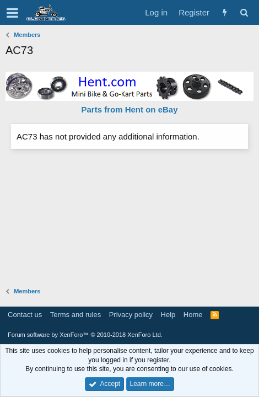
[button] (12, 13)
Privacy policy (131, 314)
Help (168, 314)
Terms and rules (75, 314)
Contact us (25, 314)
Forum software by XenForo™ (85, 334)
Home (193, 314)
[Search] (243, 12)
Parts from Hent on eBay (129, 109)
